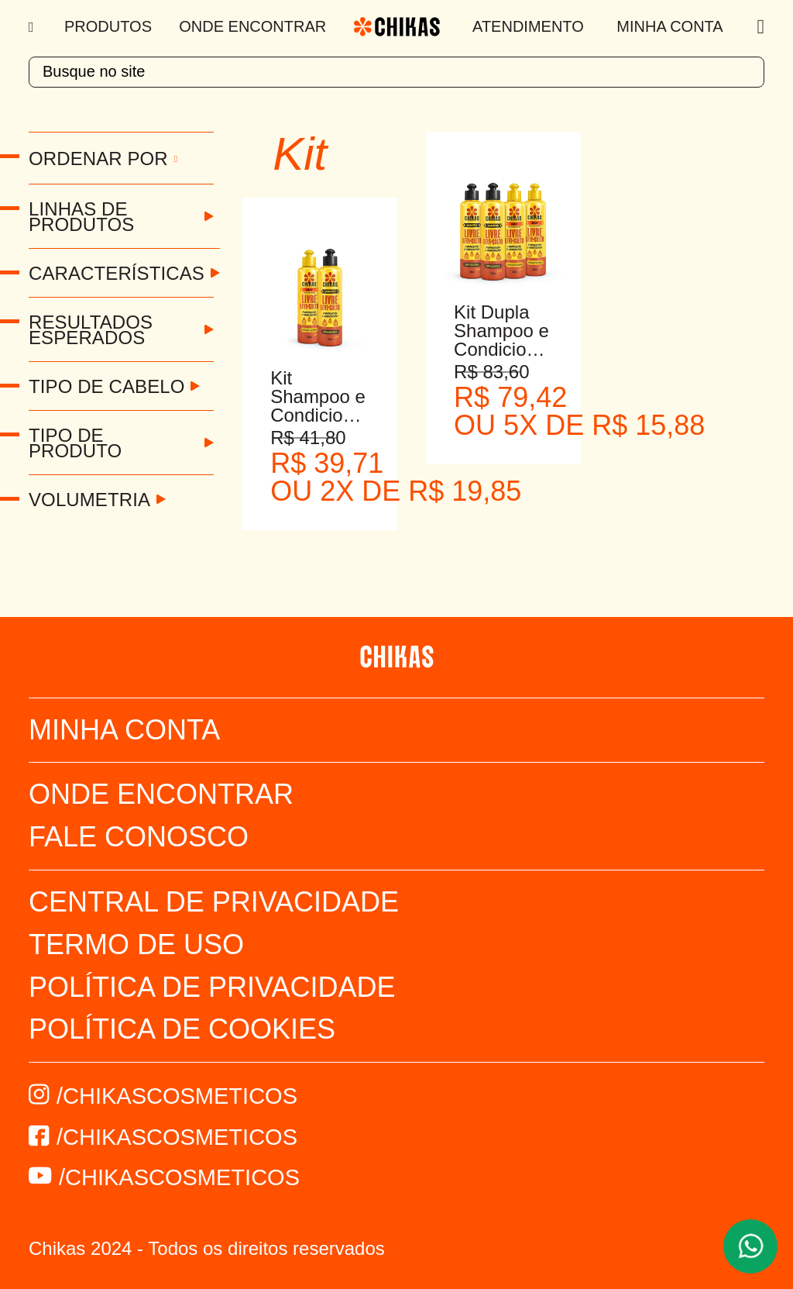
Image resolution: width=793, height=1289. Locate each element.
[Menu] (33, 27)
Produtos (108, 26)
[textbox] (396, 72)
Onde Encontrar (252, 26)
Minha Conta (669, 26)
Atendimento (528, 26)
